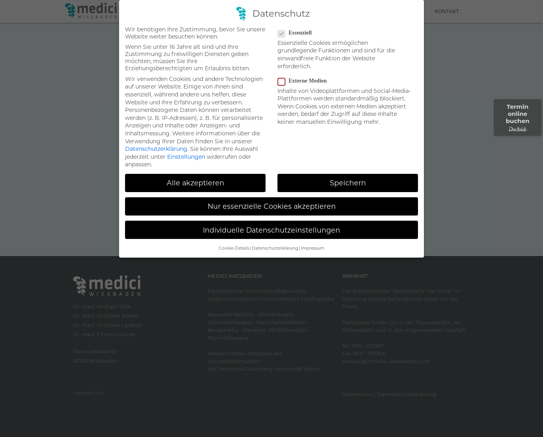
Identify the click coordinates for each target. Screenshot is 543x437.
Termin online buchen (518, 117)
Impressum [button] (312, 248)
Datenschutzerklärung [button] (275, 248)
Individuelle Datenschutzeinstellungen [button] (271, 230)
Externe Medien (304, 81)
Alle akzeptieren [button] (195, 183)
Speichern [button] (348, 183)
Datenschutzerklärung (156, 148)
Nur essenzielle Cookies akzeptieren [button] (272, 206)
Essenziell (297, 33)
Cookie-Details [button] (234, 248)
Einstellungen (186, 156)
